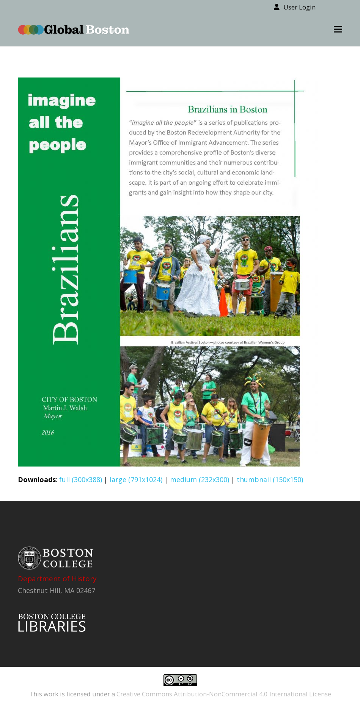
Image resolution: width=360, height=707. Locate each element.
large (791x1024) (136, 479)
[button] (338, 29)
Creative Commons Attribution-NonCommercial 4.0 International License (223, 694)
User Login (299, 7)
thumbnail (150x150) (270, 479)
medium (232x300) (199, 479)
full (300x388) (80, 479)
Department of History (57, 579)
